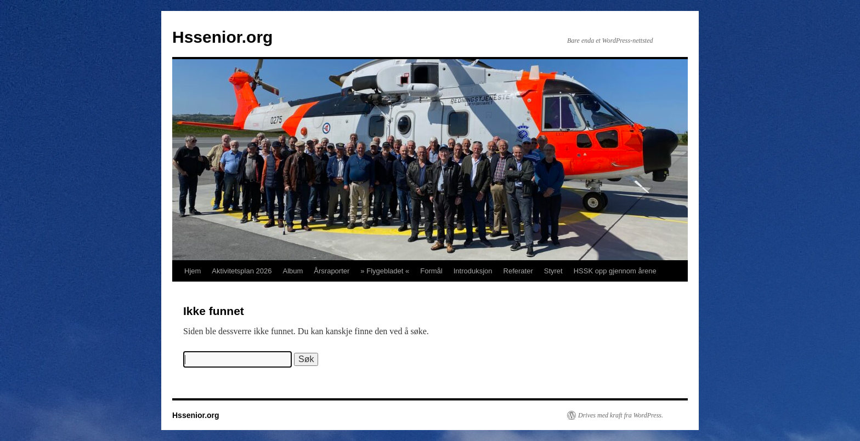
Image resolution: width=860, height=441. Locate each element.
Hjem (192, 271)
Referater (518, 271)
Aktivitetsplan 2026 (241, 271)
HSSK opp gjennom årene (615, 271)
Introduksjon (473, 271)
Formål (431, 271)
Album (292, 271)
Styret (553, 271)
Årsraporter (331, 271)
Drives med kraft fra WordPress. (620, 415)
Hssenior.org (222, 37)
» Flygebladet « (384, 271)
